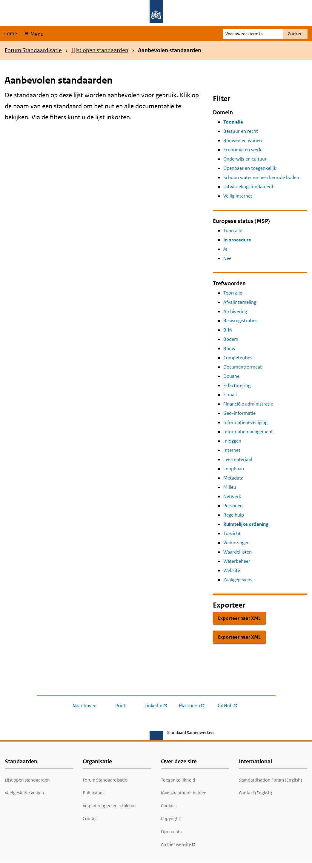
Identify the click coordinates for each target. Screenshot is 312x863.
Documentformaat (242, 367)
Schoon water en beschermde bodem (262, 177)
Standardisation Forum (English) (270, 780)
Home (10, 33)
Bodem (230, 339)
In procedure (237, 240)
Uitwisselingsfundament (248, 187)
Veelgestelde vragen (24, 793)
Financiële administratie (248, 404)
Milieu (229, 487)
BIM (227, 330)
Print (120, 705)
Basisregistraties (240, 321)
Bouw (229, 348)
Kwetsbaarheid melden (184, 793)
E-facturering (236, 385)
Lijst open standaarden (99, 50)
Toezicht (232, 533)
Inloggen (232, 441)
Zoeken (295, 33)
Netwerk (232, 496)
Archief (178, 844)
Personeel (233, 506)
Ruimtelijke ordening (245, 524)
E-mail (230, 395)
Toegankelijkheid (178, 780)
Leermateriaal (237, 459)
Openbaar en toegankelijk (249, 168)
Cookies (168, 805)
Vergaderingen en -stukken (109, 805)
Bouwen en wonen (242, 140)
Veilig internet (237, 196)
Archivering (235, 311)
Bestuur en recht (240, 131)
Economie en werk (242, 150)
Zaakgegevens (237, 580)
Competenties (237, 358)
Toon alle (233, 122)
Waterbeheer (236, 561)
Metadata (233, 478)
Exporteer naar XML (239, 618)
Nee (227, 258)
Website (231, 570)
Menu (36, 34)
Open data (171, 831)
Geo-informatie (239, 413)
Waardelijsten (237, 552)
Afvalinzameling (239, 302)
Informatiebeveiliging (245, 422)
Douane (231, 376)
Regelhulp (233, 515)
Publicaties (93, 793)
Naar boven (84, 705)
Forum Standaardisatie (33, 50)
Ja (225, 249)
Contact (90, 818)
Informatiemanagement (248, 432)
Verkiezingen (236, 543)
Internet (231, 450)
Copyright (170, 818)
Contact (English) (255, 793)
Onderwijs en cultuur (245, 159)
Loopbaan (233, 469)
